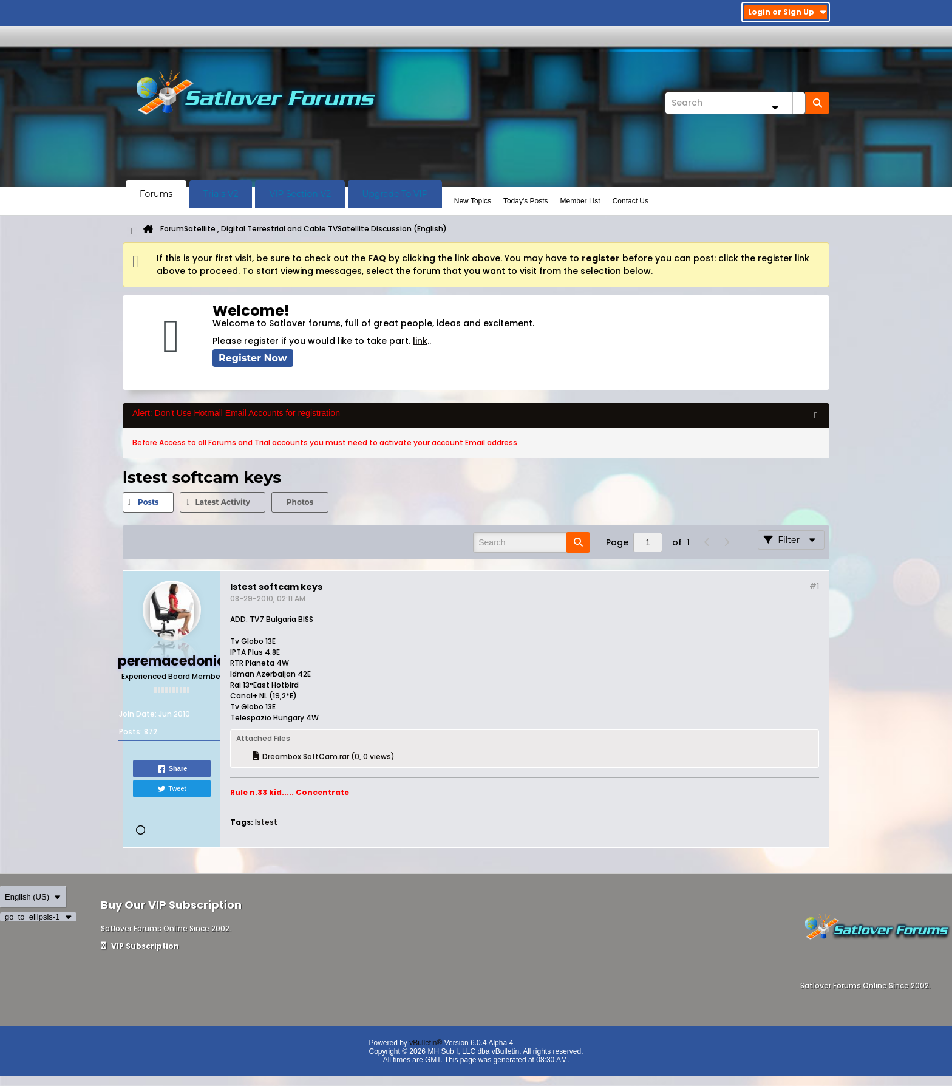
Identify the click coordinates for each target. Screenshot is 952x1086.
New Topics (472, 201)
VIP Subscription (140, 946)
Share (172, 769)
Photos (300, 502)
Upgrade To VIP (395, 193)
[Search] (735, 103)
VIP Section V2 (300, 193)
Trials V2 (220, 193)
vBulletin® (425, 1043)
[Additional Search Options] (774, 107)
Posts (148, 502)
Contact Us (630, 201)
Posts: (130, 731)
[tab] (148, 502)
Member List (580, 201)
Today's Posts (525, 201)
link (420, 341)
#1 (814, 586)
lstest (266, 822)
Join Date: (138, 714)
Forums (156, 193)
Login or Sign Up (787, 12)
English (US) (33, 896)
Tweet (171, 789)
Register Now (253, 358)
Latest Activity (222, 502)
